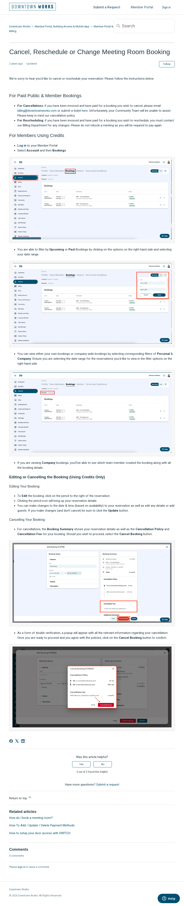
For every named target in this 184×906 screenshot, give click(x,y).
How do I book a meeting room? (31, 818)
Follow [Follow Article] (167, 64)
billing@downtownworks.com (37, 110)
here (85, 110)
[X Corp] (17, 741)
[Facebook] (11, 741)
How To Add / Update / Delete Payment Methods (42, 825)
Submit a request (107, 784)
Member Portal (142, 7)
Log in (21, 145)
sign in (21, 866)
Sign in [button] (166, 7)
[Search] (144, 26)
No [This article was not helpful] (102, 764)
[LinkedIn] (23, 741)
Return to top (20, 797)
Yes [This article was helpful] (81, 764)
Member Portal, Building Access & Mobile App (62, 26)
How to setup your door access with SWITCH (39, 833)
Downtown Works (19, 26)
